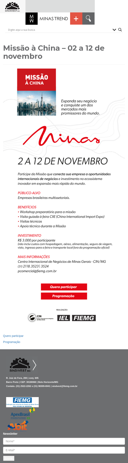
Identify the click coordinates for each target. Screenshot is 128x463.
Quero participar (13, 335)
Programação (11, 342)
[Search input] (59, 30)
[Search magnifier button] (120, 30)
